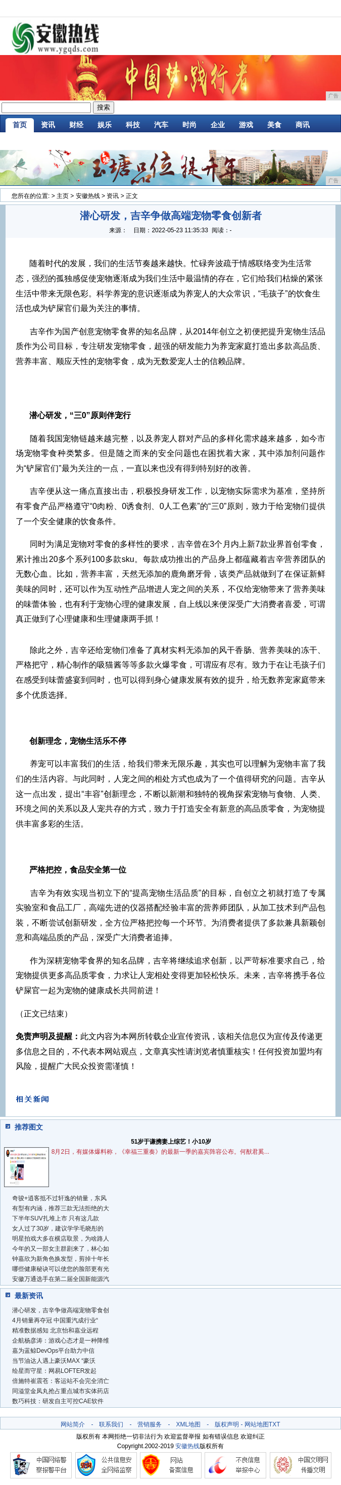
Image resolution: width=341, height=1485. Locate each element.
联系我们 (111, 1424)
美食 (274, 125)
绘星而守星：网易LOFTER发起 (54, 1370)
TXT (274, 1424)
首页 (20, 125)
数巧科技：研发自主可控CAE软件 (58, 1401)
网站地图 (257, 1424)
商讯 (303, 125)
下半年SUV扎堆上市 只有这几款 (55, 1218)
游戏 (246, 125)
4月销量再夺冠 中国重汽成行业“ (55, 1320)
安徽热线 (88, 195)
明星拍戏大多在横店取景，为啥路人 (60, 1238)
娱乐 (105, 125)
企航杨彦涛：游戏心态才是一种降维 (60, 1340)
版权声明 (227, 1424)
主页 (63, 195)
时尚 (189, 125)
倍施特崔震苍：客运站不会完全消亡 (60, 1381)
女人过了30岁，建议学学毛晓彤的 (58, 1228)
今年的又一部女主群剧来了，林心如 (60, 1248)
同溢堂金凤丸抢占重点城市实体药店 (60, 1391)
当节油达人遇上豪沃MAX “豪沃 (53, 1360)
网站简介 (73, 1424)
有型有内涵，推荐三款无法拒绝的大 (60, 1208)
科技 (133, 125)
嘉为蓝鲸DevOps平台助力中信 (53, 1350)
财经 (76, 125)
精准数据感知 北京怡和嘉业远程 (55, 1330)
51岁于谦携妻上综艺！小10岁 (171, 1141)
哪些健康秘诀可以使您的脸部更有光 (60, 1268)
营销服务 (149, 1424)
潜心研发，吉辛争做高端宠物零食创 (60, 1310)
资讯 (48, 125)
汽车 (161, 125)
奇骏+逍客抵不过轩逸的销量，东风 (59, 1198)
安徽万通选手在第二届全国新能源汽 (60, 1279)
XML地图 (188, 1424)
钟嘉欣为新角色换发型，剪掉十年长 (60, 1258)
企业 (218, 125)
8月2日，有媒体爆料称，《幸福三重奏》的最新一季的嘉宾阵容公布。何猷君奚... (160, 1151)
